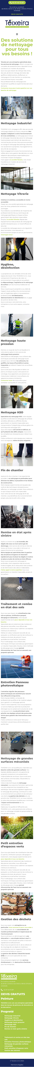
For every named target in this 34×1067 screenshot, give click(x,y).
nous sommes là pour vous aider (20, 927)
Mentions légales (17, 1065)
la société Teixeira (16, 160)
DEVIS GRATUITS (13, 994)
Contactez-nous (6, 380)
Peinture (7, 998)
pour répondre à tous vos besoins (12, 859)
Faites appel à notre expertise (11, 570)
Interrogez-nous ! (7, 235)
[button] (16, 34)
